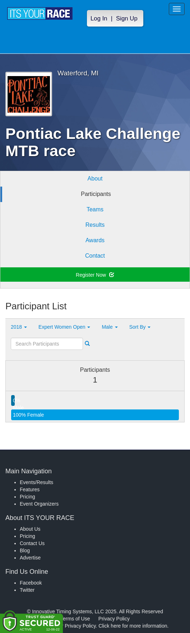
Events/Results (36, 482)
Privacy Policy (114, 619)
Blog (25, 550)
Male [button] (109, 327)
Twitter (27, 590)
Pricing (27, 497)
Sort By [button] (140, 327)
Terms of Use (75, 619)
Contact (95, 256)
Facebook (31, 583)
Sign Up (127, 18)
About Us (30, 529)
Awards (95, 240)
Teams (95, 209)
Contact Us (32, 543)
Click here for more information (132, 626)
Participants (96, 194)
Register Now (95, 275)
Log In (99, 18)
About (95, 178)
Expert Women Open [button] (64, 327)
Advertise (30, 558)
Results (95, 225)
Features (30, 489)
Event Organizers (39, 504)
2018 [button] (19, 327)
